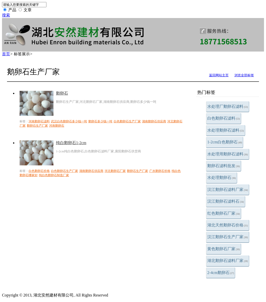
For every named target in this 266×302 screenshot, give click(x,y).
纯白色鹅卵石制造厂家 (54, 175)
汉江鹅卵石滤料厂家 (227, 189)
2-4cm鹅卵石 (220, 272)
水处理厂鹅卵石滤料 (227, 106)
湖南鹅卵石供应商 (154, 121)
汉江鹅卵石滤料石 (225, 201)
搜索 (6, 15)
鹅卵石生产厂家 (37, 125)
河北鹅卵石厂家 (115, 171)
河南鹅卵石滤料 (39, 121)
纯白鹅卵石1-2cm (71, 143)
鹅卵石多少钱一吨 (100, 121)
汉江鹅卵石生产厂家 (227, 237)
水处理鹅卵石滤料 (225, 130)
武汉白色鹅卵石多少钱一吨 (69, 121)
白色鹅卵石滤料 (223, 118)
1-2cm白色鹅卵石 (224, 142)
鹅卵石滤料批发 (223, 166)
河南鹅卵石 (56, 125)
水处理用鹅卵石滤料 (227, 154)
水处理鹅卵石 (221, 177)
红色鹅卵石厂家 (223, 213)
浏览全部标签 (244, 75)
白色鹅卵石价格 (39, 171)
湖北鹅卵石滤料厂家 (227, 260)
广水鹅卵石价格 (159, 171)
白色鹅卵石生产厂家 (127, 121)
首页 (6, 54)
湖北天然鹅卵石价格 (227, 225)
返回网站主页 (219, 75)
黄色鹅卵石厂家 (223, 249)
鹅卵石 (62, 93)
